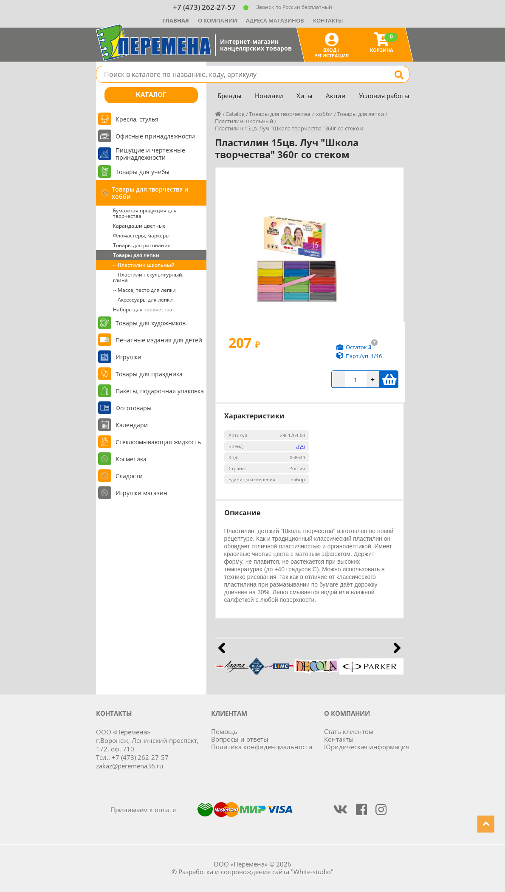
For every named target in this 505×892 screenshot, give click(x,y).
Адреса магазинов (275, 20)
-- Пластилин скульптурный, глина (148, 277)
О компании (217, 20)
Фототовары (134, 408)
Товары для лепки (136, 255)
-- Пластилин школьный (144, 265)
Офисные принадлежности (155, 136)
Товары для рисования (142, 245)
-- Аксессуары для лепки (143, 299)
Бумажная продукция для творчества (145, 213)
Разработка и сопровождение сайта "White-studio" (255, 871)
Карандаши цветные (139, 226)
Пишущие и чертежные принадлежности (150, 154)
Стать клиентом (348, 731)
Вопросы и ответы (239, 739)
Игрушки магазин (141, 493)
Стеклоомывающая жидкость (158, 442)
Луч (300, 446)
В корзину (389, 379)
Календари (132, 425)
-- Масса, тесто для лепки (144, 290)
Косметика (131, 459)
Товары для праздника (149, 374)
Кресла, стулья (137, 119)
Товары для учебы (142, 171)
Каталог (151, 95)
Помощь (224, 731)
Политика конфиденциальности (262, 746)
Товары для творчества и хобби (150, 192)
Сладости (129, 476)
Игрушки (128, 357)
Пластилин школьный (244, 121)
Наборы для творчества (142, 309)
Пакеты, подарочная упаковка (160, 391)
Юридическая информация (366, 746)
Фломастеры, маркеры (141, 235)
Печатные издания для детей (159, 340)
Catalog (235, 114)
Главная (175, 20)
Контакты (328, 20)
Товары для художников (151, 323)
